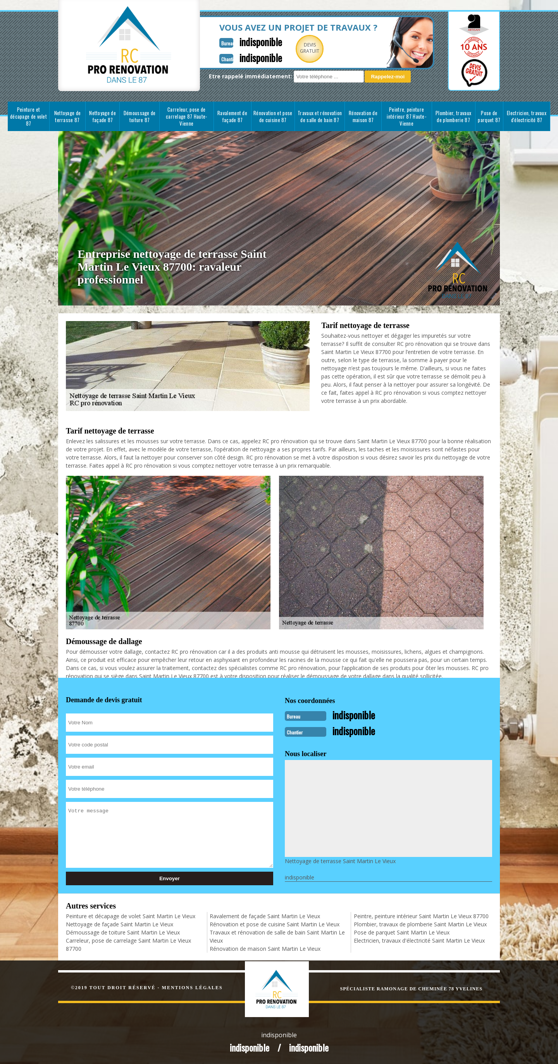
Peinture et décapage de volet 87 (28, 116)
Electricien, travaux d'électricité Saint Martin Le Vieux (419, 939)
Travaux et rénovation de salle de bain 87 (320, 116)
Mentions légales (192, 987)
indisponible (241, 41)
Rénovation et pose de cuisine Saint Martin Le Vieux (274, 923)
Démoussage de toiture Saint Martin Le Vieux (123, 931)
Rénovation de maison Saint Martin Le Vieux (265, 948)
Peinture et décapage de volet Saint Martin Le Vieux (130, 915)
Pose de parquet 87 (489, 116)
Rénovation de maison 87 (363, 116)
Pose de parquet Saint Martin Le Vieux (402, 931)
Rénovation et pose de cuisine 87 (272, 116)
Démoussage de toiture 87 (140, 116)
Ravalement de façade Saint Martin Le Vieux (265, 915)
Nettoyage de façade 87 (102, 116)
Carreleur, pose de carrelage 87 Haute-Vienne (186, 116)
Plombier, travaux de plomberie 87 (453, 116)
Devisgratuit (291, 47)
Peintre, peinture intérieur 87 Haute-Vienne (406, 116)
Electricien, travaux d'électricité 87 (526, 116)
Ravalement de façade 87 (232, 116)
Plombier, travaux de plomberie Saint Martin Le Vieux (420, 923)
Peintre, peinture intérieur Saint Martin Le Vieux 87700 (421, 915)
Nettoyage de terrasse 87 (67, 116)
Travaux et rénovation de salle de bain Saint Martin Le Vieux (277, 935)
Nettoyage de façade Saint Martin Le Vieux (119, 923)
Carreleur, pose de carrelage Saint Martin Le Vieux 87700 (128, 944)
